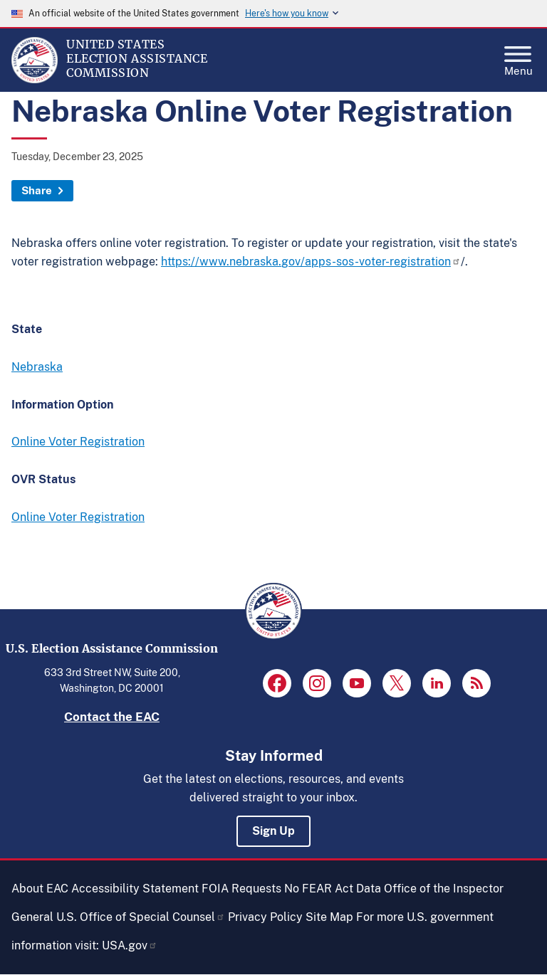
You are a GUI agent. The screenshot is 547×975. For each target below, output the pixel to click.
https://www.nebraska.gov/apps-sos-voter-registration (311, 261)
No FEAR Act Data (332, 888)
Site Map (329, 917)
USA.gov (129, 945)
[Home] (34, 79)
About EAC (39, 888)
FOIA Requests (241, 888)
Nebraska (37, 367)
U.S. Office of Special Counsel (140, 917)
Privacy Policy (265, 917)
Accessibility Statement (135, 888)
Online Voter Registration (78, 441)
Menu (518, 57)
